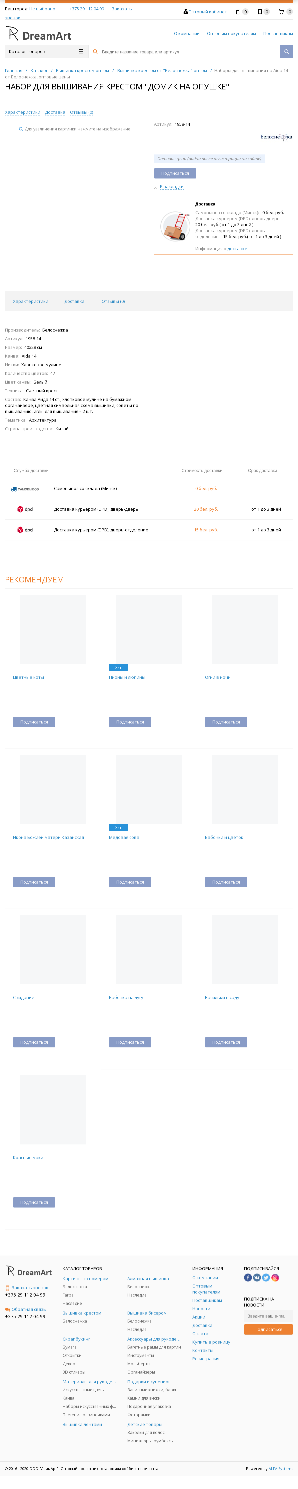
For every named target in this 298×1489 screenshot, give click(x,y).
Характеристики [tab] (30, 301)
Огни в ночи (218, 677)
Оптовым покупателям (231, 33)
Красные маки (28, 1157)
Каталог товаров (46, 51)
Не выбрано (42, 9)
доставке (237, 248)
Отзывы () (81, 112)
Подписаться (268, 1329)
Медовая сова (124, 837)
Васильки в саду (222, 997)
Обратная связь (25, 1309)
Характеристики (22, 112)
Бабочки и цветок (224, 837)
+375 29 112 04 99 (87, 9)
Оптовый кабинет (207, 12)
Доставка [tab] (74, 301)
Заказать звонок (26, 1288)
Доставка (55, 112)
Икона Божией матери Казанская (48, 837)
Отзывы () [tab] (113, 301)
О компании (187, 33)
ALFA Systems (281, 1468)
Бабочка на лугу (126, 997)
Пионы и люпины (127, 677)
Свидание (23, 997)
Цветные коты (28, 677)
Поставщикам (278, 33)
